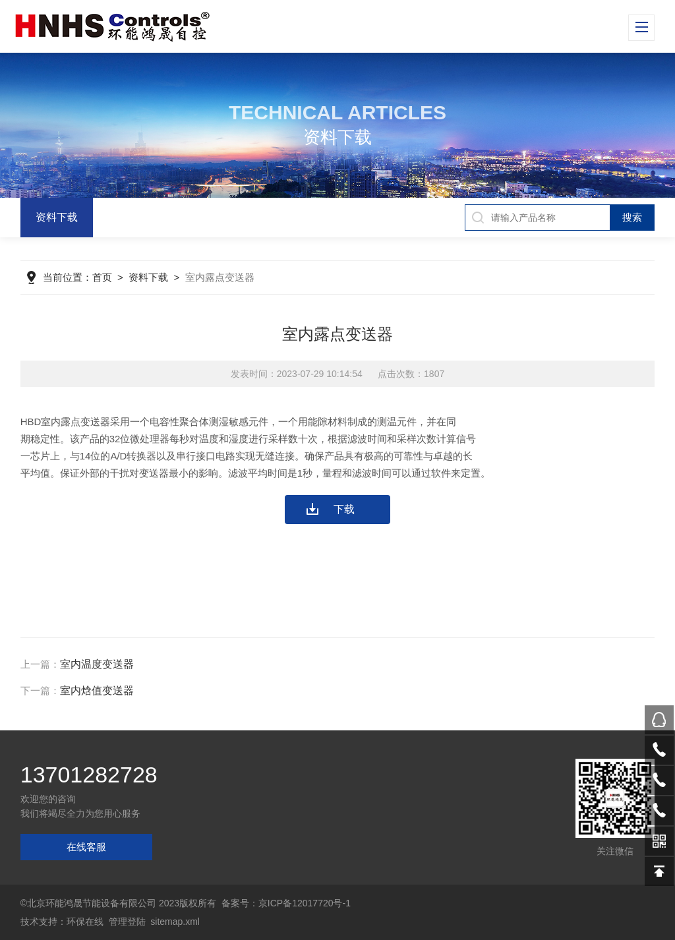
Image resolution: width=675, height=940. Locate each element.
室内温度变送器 (97, 664)
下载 (344, 509)
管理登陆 (127, 921)
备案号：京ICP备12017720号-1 (286, 903)
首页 (102, 277)
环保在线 (85, 921)
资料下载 (57, 217)
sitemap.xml (175, 921)
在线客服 (86, 846)
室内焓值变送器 (97, 690)
